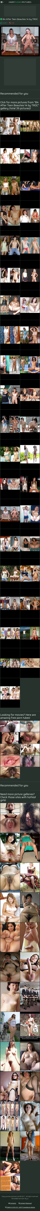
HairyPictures (20, 2)
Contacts (12, 1203)
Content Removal (25, 1203)
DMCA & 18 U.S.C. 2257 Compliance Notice (20, 1207)
